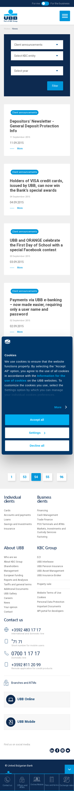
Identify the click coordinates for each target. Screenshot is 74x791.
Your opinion (10, 607)
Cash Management (47, 515)
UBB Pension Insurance (50, 566)
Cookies (41, 597)
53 (24, 477)
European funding (13, 575)
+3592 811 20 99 (26, 664)
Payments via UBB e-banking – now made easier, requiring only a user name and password (36, 306)
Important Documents (49, 606)
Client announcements (24, 112)
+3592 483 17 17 (26, 630)
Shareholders (11, 566)
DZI (39, 557)
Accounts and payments (17, 515)
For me (36, 3)
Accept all (37, 419)
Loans (7, 519)
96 (61, 477)
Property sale (44, 584)
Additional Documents (16, 589)
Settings (37, 432)
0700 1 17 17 (25, 653)
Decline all (37, 445)
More (57, 407)
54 (36, 477)
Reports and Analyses (16, 580)
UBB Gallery (10, 593)
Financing (42, 510)
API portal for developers (50, 611)
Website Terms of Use (49, 592)
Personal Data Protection (50, 602)
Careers (8, 598)
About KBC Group (13, 561)
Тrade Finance (45, 519)
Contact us (13, 620)
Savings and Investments (18, 524)
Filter (55, 85)
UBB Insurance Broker (49, 575)
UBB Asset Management (50, 570)
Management (11, 570)
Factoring (42, 536)
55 (47, 477)
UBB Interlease (45, 561)
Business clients (44, 499)
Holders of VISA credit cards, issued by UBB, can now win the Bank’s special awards (36, 185)
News (7, 602)
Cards (7, 510)
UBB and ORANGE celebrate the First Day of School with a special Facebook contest (36, 245)
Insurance (9, 528)
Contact (8, 611)
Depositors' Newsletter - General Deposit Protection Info (34, 126)
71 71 (16, 641)
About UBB (14, 548)
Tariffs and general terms (18, 584)
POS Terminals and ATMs (51, 524)
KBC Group (47, 548)
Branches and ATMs (23, 682)
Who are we (10, 557)
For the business (60, 3)
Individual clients (12, 499)
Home (7, 28)
